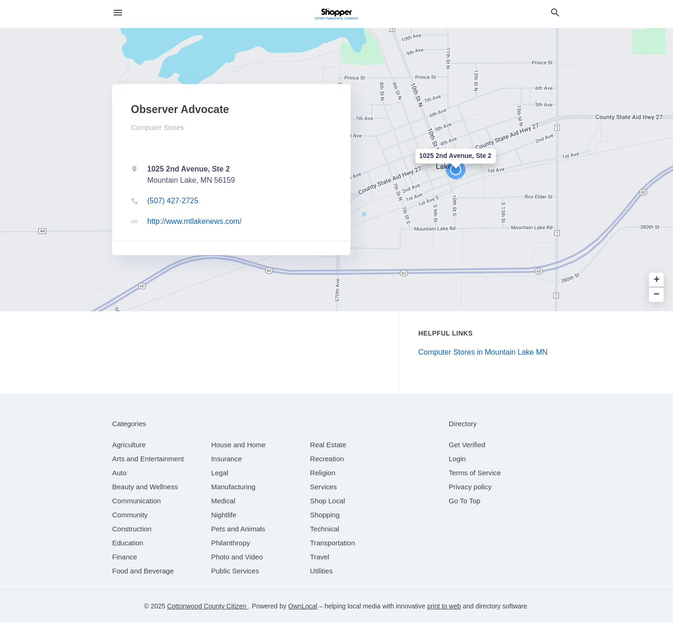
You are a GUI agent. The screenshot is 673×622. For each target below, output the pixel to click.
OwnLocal (302, 606)
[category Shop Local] (327, 501)
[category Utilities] (321, 571)
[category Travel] (319, 557)
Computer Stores (157, 127)
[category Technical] (324, 529)
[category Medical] (223, 501)
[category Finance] (124, 557)
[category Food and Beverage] (143, 571)
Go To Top (464, 501)
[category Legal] (220, 473)
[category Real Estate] (328, 445)
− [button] (657, 294)
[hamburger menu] (117, 13)
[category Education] (127, 543)
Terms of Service (475, 473)
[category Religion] (322, 473)
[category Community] (130, 515)
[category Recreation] (327, 459)
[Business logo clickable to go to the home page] (336, 14)
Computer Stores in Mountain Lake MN (483, 352)
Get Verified (467, 445)
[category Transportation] (332, 543)
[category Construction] (131, 529)
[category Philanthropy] (230, 543)
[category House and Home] (238, 445)
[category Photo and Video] (237, 557)
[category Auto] (119, 473)
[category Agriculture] (129, 445)
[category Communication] (136, 501)
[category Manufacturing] (233, 487)
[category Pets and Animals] (238, 529)
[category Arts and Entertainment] (148, 459)
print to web (444, 606)
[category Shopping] (324, 515)
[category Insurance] (226, 459)
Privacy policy (470, 487)
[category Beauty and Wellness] (145, 487)
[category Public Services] (235, 571)
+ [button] (657, 280)
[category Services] (323, 487)
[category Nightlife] (223, 515)
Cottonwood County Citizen (207, 606)
